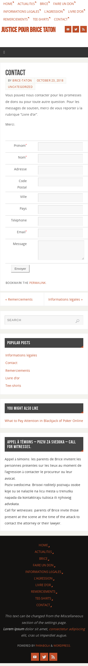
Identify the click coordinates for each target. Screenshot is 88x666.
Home (7, 4)
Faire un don (63, 4)
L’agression (53, 11)
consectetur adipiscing (67, 631)
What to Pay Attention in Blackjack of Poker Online (44, 423)
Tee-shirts (41, 19)
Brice (44, 4)
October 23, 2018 (50, 80)
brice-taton (22, 80)
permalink (37, 286)
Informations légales (21, 11)
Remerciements (15, 19)
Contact (61, 19)
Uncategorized (20, 87)
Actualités (26, 4)
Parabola (43, 648)
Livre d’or (76, 11)
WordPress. (62, 648)
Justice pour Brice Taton (28, 29)
